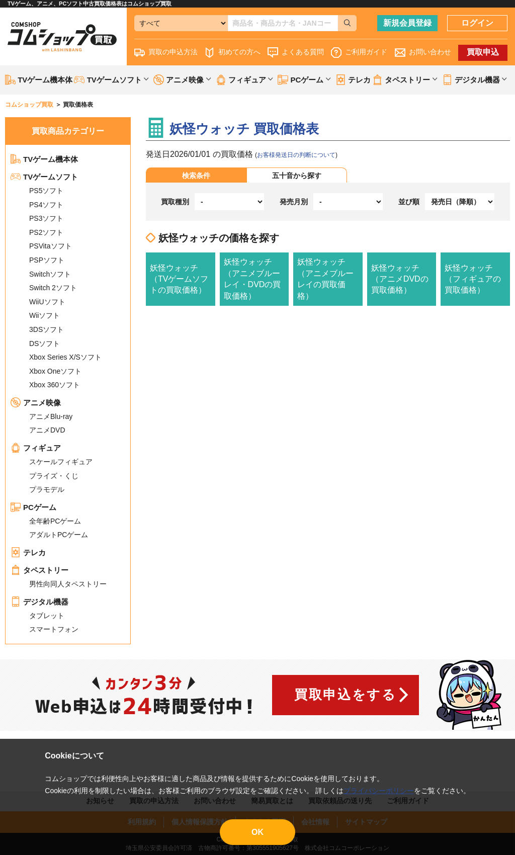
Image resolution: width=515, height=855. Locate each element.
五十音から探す (296, 176)
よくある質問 (296, 52)
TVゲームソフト (44, 177)
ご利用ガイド (359, 52)
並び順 (408, 202)
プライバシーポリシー (379, 791)
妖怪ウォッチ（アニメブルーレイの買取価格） (325, 279)
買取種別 (175, 202)
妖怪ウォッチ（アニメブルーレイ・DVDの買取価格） (252, 279)
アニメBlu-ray (50, 416)
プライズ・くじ (53, 476)
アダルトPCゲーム (58, 535)
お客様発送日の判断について (296, 154)
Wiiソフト (44, 315)
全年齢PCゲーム (55, 521)
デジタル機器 (39, 601)
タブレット (46, 616)
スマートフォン (53, 629)
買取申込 (483, 52)
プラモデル (46, 489)
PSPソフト (46, 260)
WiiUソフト (47, 302)
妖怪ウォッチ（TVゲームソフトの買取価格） (179, 279)
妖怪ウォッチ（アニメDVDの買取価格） (399, 279)
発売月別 (294, 202)
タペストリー (39, 570)
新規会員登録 (407, 23)
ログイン (477, 23)
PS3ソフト (46, 218)
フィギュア (36, 448)
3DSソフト (46, 329)
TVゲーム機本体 (38, 79)
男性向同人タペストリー (68, 584)
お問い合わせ (423, 52)
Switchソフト (50, 274)
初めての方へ (232, 52)
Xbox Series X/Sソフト (65, 357)
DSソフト (44, 343)
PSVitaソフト (50, 246)
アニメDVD (47, 430)
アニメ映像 (36, 402)
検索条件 (196, 176)
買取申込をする (345, 694)
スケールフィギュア (61, 462)
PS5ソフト (46, 191)
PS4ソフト (46, 205)
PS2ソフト (46, 232)
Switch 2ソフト (53, 288)
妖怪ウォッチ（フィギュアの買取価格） (473, 279)
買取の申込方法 (166, 52)
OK (257, 832)
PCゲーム (33, 507)
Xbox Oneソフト (55, 371)
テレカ (353, 79)
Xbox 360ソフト (54, 385)
